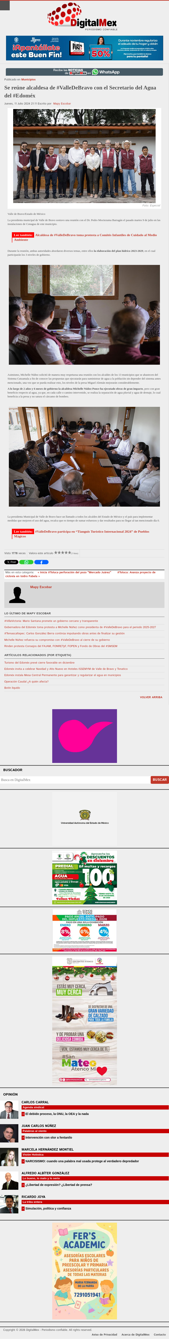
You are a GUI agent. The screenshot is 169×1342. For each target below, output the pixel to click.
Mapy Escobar (62, 104)
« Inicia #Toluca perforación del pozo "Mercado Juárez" (75, 572)
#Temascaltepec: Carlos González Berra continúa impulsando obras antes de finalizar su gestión (64, 634)
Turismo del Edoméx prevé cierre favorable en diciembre (39, 663)
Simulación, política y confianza (48, 1208)
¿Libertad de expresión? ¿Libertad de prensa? (58, 1185)
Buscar (160, 779)
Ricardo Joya (33, 1197)
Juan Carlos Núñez (39, 1126)
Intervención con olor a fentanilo (48, 1137)
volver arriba (151, 697)
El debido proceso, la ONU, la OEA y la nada (57, 1114)
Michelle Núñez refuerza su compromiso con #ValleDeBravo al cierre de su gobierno (57, 640)
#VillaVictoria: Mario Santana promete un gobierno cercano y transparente (51, 621)
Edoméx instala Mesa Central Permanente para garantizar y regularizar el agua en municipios (62, 675)
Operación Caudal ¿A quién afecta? (26, 682)
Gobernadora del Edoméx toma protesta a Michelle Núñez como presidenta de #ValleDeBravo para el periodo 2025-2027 (80, 627)
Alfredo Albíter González (45, 1173)
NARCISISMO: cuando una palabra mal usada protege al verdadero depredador (82, 1161)
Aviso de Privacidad (104, 1335)
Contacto (160, 1335)
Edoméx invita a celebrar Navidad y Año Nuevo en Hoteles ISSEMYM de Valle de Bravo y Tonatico (66, 669)
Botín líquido (12, 688)
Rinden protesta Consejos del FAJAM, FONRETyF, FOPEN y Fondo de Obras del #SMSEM (60, 646)
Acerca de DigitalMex (135, 1335)
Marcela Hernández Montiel (48, 1149)
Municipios (28, 80)
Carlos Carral (35, 1102)
